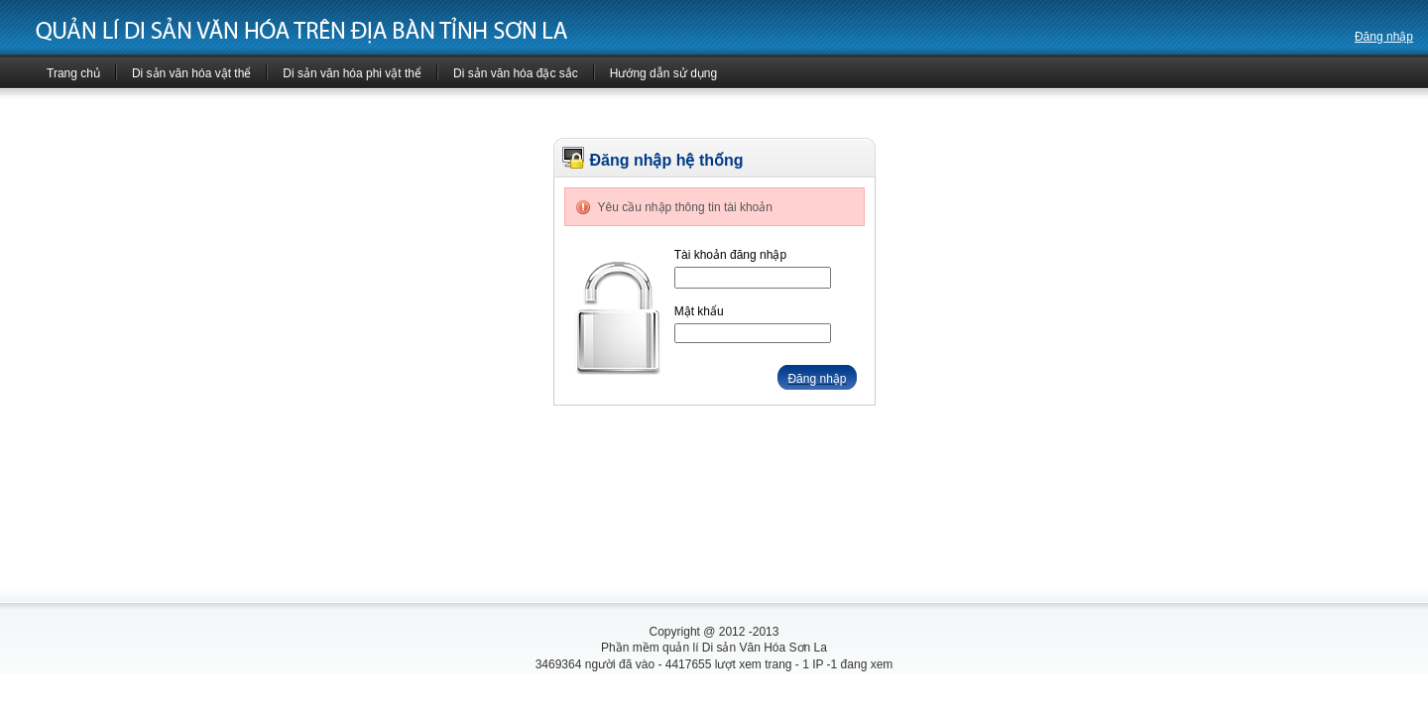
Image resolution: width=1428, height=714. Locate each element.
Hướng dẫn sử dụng (663, 73)
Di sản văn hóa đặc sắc (515, 73)
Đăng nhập (1384, 37)
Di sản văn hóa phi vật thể (352, 73)
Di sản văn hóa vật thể (191, 73)
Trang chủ (73, 73)
